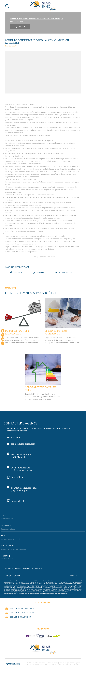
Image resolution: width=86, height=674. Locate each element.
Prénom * (6, 525)
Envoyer (74, 575)
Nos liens (58, 664)
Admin (51, 664)
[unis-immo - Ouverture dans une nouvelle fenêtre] (40, 636)
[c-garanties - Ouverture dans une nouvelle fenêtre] (30, 636)
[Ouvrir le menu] (79, 6)
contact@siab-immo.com (23, 444)
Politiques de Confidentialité (31, 593)
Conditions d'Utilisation (48, 593)
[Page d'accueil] (43, 6)
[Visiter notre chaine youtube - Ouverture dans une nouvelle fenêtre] (2, 339)
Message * (6, 556)
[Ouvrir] (7, 6)
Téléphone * (8, 546)
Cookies (76, 664)
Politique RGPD (67, 664)
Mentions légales (74, 663)
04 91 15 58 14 (17, 477)
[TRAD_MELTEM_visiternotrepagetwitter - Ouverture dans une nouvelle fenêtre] (2, 335)
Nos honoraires (53, 663)
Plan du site (63, 663)
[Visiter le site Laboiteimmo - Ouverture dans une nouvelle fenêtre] (13, 664)
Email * (5, 536)
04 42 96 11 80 (18, 501)
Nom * (4, 515)
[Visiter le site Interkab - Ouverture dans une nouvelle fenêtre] (53, 636)
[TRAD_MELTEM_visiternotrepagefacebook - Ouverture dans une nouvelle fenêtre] (2, 331)
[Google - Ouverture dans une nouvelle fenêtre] (2, 343)
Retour (20, 27)
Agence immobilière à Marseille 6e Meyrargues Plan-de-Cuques (36, 19)
